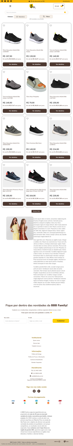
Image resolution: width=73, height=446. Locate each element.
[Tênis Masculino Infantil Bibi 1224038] (60, 185)
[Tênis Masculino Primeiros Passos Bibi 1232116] (13, 185)
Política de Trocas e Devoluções (36, 357)
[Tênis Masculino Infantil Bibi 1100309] (13, 45)
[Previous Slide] (29, 1)
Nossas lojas (36, 343)
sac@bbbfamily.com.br (36, 376)
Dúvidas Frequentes (36, 362)
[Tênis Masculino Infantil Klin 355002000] (13, 138)
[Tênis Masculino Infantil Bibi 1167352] (60, 92)
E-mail (30, 317)
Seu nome (6, 317)
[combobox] (36, 12)
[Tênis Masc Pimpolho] (36, 92)
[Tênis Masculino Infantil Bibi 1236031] (60, 138)
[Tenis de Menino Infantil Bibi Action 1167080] (13, 92)
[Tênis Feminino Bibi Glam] (36, 138)
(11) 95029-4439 (36, 373)
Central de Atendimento (36, 359)
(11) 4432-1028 (36, 370)
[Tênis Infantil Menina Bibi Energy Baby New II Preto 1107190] (36, 185)
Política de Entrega (36, 354)
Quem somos (36, 340)
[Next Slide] (43, 1)
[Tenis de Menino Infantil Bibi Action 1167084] (60, 45)
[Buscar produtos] (65, 12)
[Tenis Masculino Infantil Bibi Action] (36, 45)
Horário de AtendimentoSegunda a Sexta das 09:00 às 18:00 (36, 379)
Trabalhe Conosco (36, 346)
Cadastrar (61, 321)
